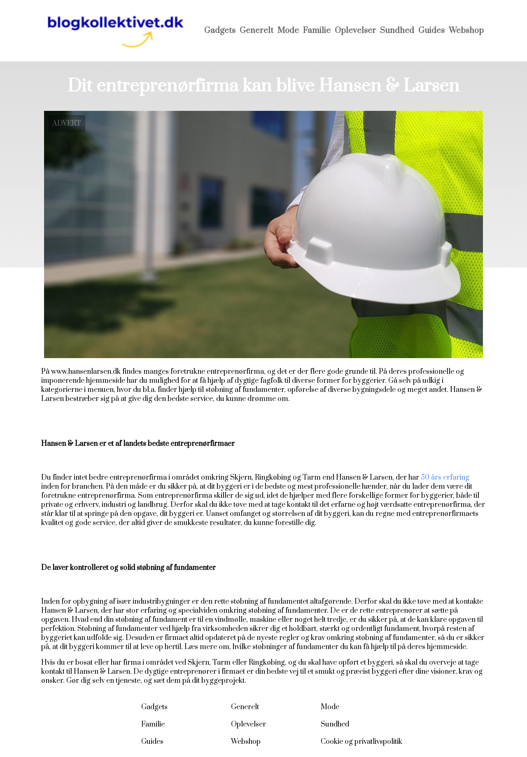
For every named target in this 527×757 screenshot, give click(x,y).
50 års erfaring (445, 477)
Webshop (466, 31)
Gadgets (220, 31)
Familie (317, 31)
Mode (288, 31)
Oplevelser (355, 31)
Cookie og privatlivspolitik (361, 741)
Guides (431, 31)
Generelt (256, 31)
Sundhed (397, 31)
